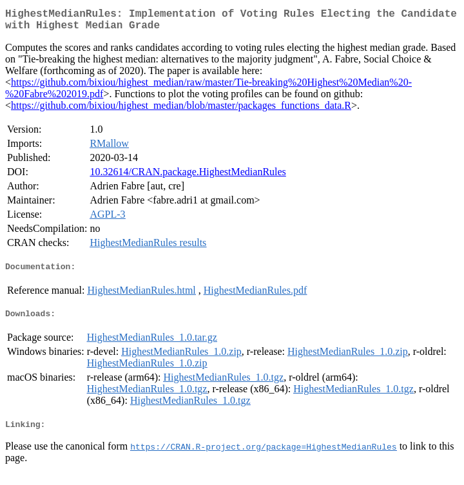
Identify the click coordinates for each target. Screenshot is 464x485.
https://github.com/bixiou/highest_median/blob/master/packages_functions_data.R (181, 110)
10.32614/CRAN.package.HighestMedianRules (187, 176)
